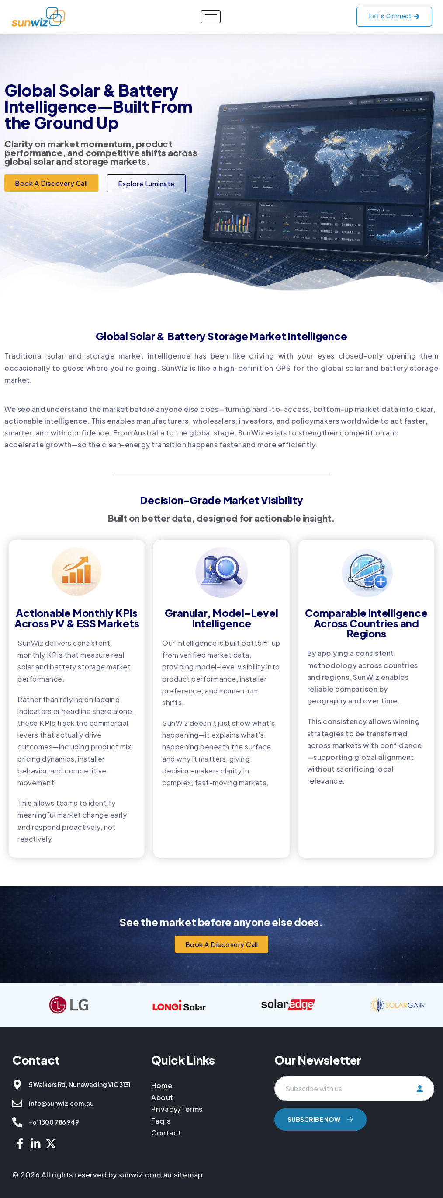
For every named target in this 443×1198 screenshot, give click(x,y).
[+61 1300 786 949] (17, 1122)
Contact (166, 1132)
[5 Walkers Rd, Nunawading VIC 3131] (17, 1085)
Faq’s (161, 1120)
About (162, 1097)
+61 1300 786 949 (54, 1122)
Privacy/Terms (177, 1109)
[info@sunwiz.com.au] (17, 1103)
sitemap (188, 1174)
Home (162, 1085)
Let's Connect (394, 16)
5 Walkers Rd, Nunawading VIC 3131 (79, 1084)
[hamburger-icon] (211, 16)
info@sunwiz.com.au (61, 1103)
